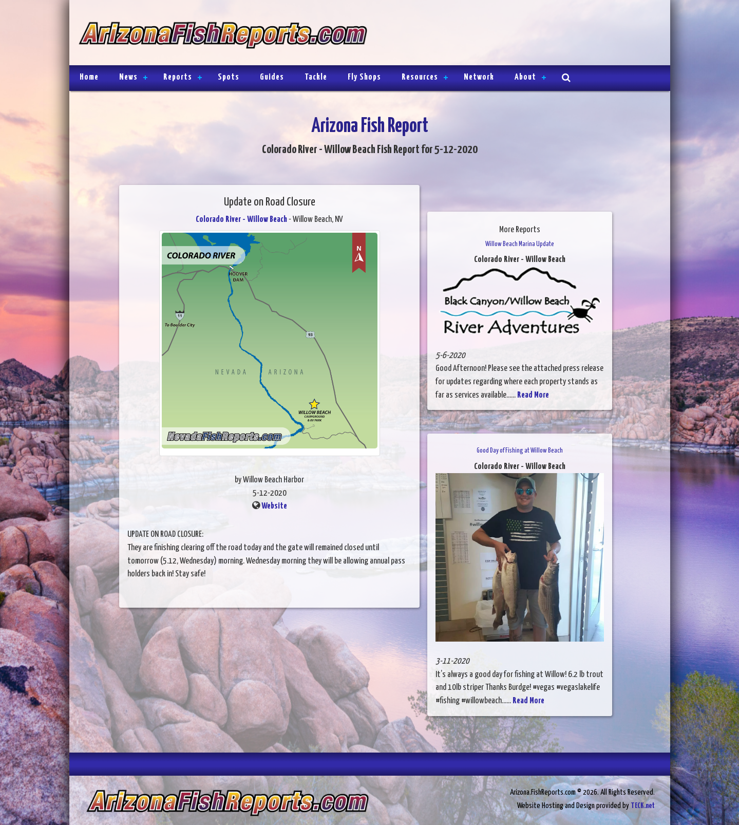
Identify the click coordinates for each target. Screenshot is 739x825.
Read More (533, 395)
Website (274, 506)
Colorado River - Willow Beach (241, 219)
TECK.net (643, 806)
